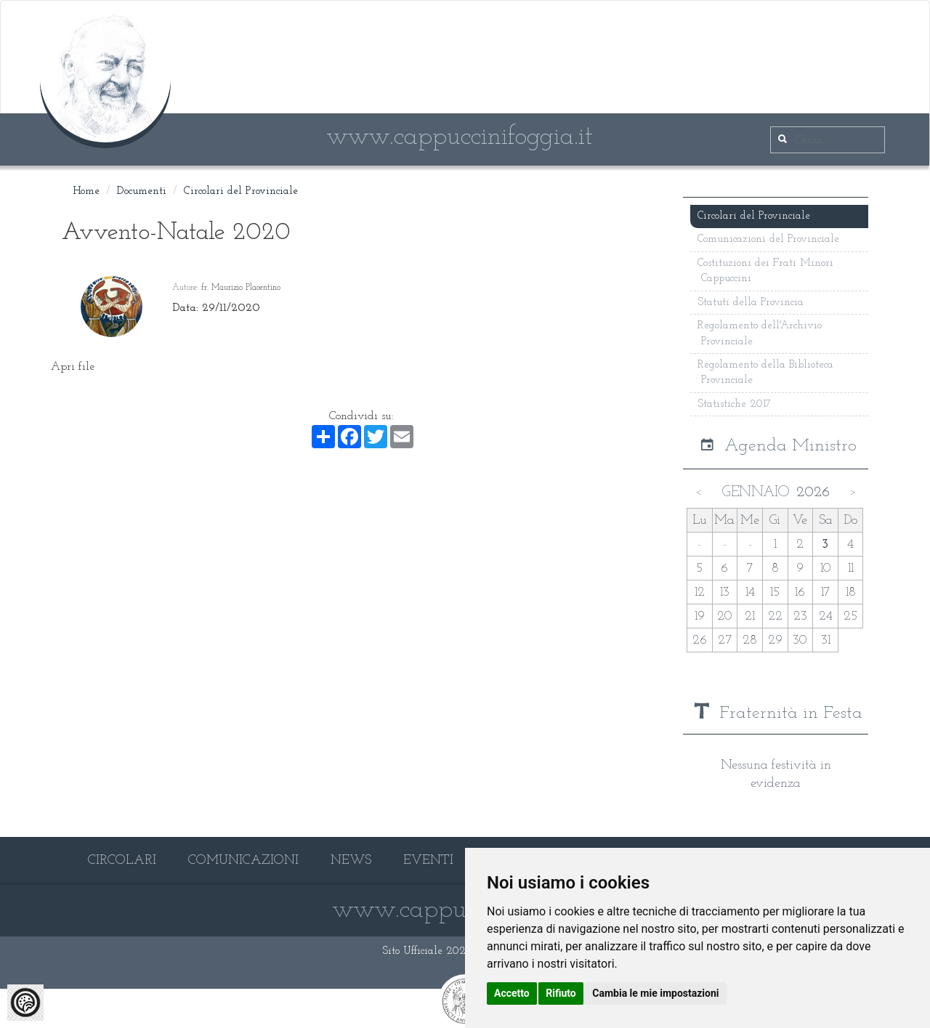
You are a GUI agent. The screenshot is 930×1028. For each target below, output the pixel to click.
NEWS (351, 860)
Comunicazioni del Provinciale (768, 239)
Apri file (72, 367)
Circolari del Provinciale (241, 191)
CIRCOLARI (122, 860)
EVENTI (428, 860)
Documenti (141, 191)
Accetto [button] (512, 993)
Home (86, 191)
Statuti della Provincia (751, 302)
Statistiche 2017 (734, 404)
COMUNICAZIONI (243, 860)
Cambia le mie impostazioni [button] (655, 993)
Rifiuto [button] (561, 993)
